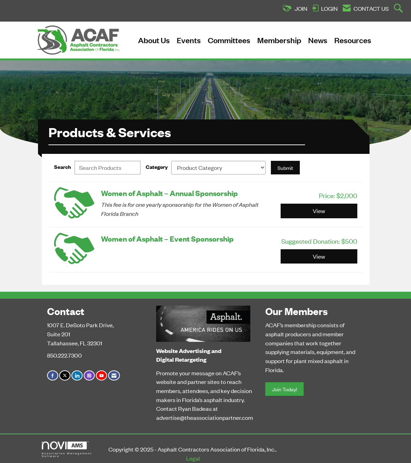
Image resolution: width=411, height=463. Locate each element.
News (317, 40)
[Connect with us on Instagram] (89, 375)
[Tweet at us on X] (64, 375)
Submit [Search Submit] (285, 167)
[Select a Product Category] (218, 167)
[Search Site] (399, 8)
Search (62, 166)
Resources (352, 40)
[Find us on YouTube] (101, 375)
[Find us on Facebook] (52, 375)
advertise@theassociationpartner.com (204, 417)
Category (157, 166)
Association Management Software (67, 449)
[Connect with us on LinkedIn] (77, 375)
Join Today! (284, 389)
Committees (229, 40)
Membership (279, 40)
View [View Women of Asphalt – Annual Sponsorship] (319, 210)
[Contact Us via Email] (114, 375)
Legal (193, 458)
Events (189, 40)
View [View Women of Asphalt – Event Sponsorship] (319, 256)
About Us (154, 40)
